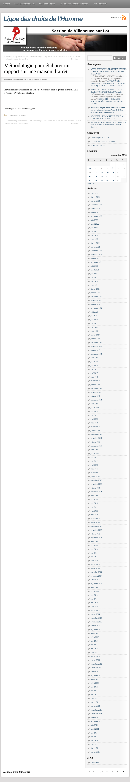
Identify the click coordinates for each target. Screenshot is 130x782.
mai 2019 (94, 369)
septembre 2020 (96, 308)
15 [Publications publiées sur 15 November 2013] (113, 172)
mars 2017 (94, 469)
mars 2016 (94, 515)
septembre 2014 (96, 584)
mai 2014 (94, 599)
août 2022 (94, 220)
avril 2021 (94, 281)
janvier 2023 (95, 201)
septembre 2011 (96, 721)
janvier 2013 (95, 660)
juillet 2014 (95, 591)
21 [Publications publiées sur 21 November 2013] (107, 176)
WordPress (123, 772)
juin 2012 (94, 687)
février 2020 (95, 335)
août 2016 (94, 496)
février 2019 (95, 381)
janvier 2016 (95, 522)
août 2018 (94, 404)
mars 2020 (94, 331)
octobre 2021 (95, 258)
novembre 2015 (96, 530)
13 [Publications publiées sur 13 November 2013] (102, 172)
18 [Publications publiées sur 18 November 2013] (90, 176)
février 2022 (95, 243)
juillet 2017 (95, 454)
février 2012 (95, 702)
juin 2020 (94, 320)
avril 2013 (94, 649)
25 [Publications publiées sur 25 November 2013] (90, 180)
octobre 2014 (95, 580)
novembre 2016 (96, 484)
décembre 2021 (96, 251)
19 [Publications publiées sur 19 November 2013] (96, 176)
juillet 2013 (95, 637)
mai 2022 (94, 232)
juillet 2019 (95, 362)
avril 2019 (94, 373)
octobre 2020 (95, 304)
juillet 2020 (95, 316)
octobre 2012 (95, 672)
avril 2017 (94, 465)
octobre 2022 (95, 212)
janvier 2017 (95, 476)
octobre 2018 (95, 396)
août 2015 (94, 541)
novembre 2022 (96, 209)
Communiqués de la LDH (17, 115)
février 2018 (95, 427)
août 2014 (94, 587)
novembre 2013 (96, 622)
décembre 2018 (96, 388)
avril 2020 (94, 327)
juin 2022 (94, 228)
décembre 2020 (96, 297)
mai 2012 (94, 691)
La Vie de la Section (98, 145)
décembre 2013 (96, 618)
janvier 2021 (95, 293)
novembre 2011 (96, 714)
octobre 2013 (95, 626)
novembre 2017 (96, 438)
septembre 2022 (96, 216)
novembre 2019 (96, 346)
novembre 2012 (96, 668)
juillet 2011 (95, 729)
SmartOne (92, 772)
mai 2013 (94, 645)
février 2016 (95, 519)
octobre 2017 (95, 442)
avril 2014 (94, 603)
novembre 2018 (96, 392)
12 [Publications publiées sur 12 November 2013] (96, 172)
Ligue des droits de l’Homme (42, 19)
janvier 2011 (95, 752)
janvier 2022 (95, 247)
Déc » (94, 184)
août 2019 (94, 358)
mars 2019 (94, 377)
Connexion (95, 763)
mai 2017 (94, 461)
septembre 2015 (96, 538)
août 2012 (94, 679)
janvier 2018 (95, 431)
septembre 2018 (96, 400)
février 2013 (95, 656)
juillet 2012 (95, 683)
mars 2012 (94, 698)
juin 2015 (94, 549)
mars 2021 (94, 285)
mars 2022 (94, 239)
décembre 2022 (96, 205)
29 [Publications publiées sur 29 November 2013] (113, 180)
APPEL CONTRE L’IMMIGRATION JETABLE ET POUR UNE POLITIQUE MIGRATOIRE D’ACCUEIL (108, 71)
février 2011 (95, 748)
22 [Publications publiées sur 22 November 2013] (113, 176)
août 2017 (94, 450)
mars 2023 (94, 193)
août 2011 (94, 725)
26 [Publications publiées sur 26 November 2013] (96, 180)
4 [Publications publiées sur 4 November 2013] (90, 168)
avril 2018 (94, 419)
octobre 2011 (95, 718)
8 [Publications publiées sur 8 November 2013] (112, 168)
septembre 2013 (96, 630)
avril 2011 (94, 740)
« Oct (89, 184)
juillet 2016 (95, 499)
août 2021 (94, 266)
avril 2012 (94, 695)
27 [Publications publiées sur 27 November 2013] (102, 180)
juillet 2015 (95, 545)
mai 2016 (94, 507)
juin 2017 (94, 457)
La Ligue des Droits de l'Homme (103, 142)
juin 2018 (94, 411)
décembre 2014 (96, 572)
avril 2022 (94, 235)
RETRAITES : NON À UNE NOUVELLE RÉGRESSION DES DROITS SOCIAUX (107, 101)
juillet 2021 (95, 270)
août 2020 (94, 312)
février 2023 (95, 197)
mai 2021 (94, 277)
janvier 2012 (95, 706)
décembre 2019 (96, 343)
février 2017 (95, 473)
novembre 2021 (96, 255)
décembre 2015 (96, 526)
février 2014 (95, 610)
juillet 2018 (95, 408)
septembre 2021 (96, 262)
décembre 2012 (96, 664)
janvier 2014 (95, 614)
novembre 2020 (96, 300)
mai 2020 (94, 323)
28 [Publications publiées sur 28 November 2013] (107, 180)
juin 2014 (94, 595)
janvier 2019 (95, 385)
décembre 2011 (96, 710)
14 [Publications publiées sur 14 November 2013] (107, 172)
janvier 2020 (95, 339)
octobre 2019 (95, 350)
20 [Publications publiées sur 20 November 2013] (102, 176)
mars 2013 (94, 653)
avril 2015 (94, 557)
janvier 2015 (95, 568)
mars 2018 (94, 423)
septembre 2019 (96, 354)
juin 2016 (94, 503)
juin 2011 (94, 733)
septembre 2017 (96, 446)
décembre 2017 (96, 434)
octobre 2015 (95, 534)
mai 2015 (94, 553)
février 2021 (95, 289)
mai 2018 (94, 415)
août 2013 (94, 633)
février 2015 (95, 564)
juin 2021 (94, 274)
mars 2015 (94, 561)
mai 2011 (94, 737)
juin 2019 (94, 366)
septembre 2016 (96, 492)
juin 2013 (94, 641)
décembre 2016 (96, 480)
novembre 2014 (96, 576)
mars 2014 (94, 607)
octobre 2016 (95, 488)
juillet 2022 (95, 224)
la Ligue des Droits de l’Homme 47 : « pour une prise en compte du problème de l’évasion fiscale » (108, 124)
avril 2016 (94, 511)
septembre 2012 (96, 675)
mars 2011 (94, 744)
